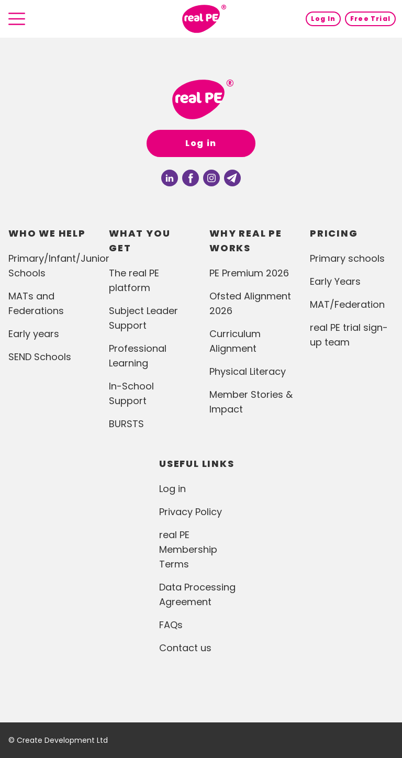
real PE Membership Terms (188, 549)
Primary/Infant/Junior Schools (50, 266)
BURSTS (126, 423)
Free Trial (370, 18)
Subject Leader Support (143, 318)
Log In (323, 18)
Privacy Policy (190, 511)
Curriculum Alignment (235, 341)
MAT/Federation (347, 304)
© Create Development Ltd (58, 740)
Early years (33, 333)
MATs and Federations (36, 303)
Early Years (335, 281)
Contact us (185, 647)
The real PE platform (134, 280)
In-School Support (131, 393)
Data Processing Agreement (197, 594)
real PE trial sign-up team (349, 335)
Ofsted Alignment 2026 (250, 303)
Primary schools (347, 258)
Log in (201, 143)
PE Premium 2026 (249, 273)
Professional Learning (137, 356)
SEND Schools (39, 356)
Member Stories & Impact (251, 402)
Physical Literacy (247, 371)
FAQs (171, 624)
